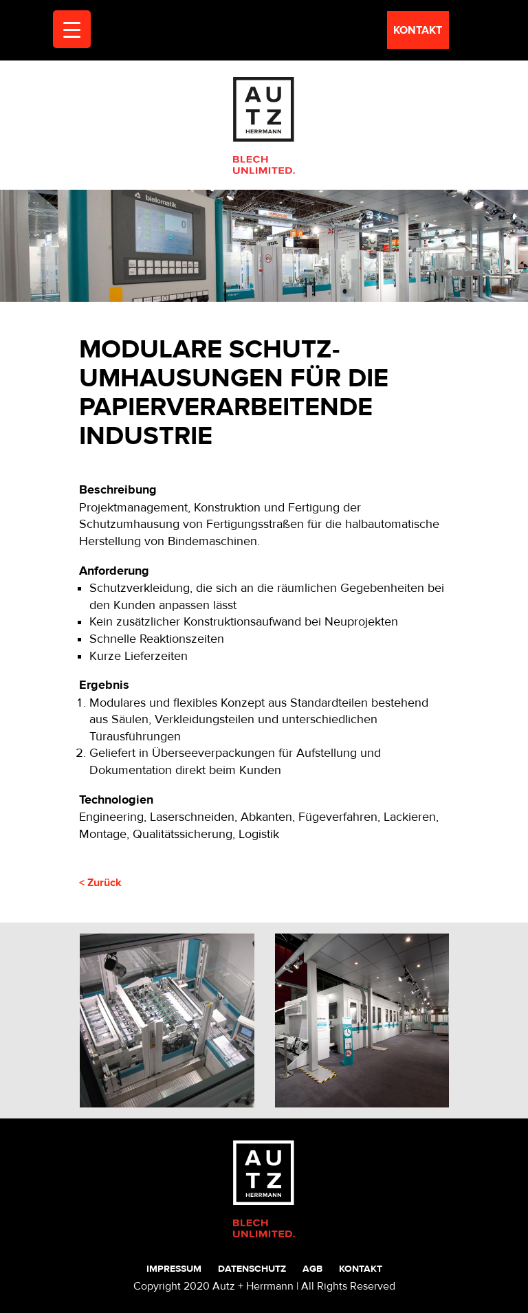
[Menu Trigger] (72, 29)
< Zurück (100, 883)
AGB (312, 1269)
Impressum (173, 1269)
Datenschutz (252, 1269)
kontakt (417, 30)
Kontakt (360, 1269)
